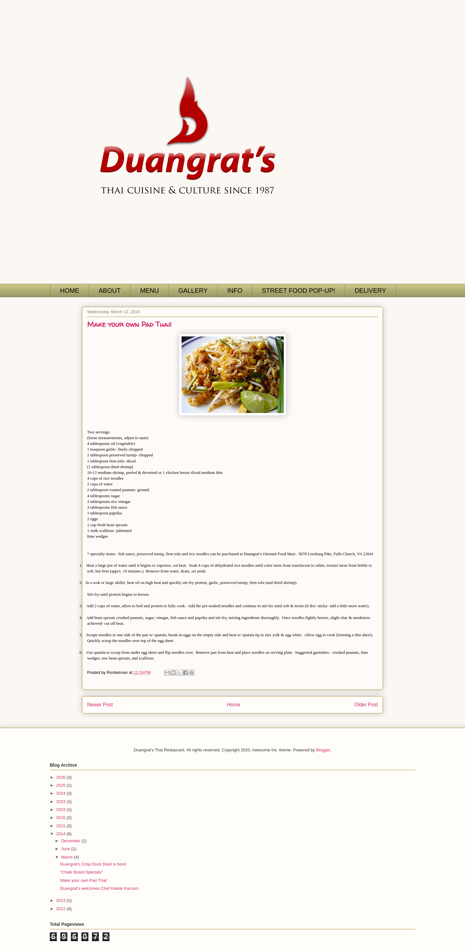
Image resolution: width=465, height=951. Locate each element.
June (66, 848)
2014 (61, 833)
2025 (61, 785)
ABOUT (110, 290)
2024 (61, 793)
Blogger (323, 750)
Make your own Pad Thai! (83, 880)
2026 (61, 777)
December (71, 840)
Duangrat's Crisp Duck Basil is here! (93, 864)
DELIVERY (370, 290)
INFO (235, 290)
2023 (61, 801)
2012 (61, 908)
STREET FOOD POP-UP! (298, 290)
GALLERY (193, 290)
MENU (149, 290)
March (67, 857)
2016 (61, 817)
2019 (61, 809)
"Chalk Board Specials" (81, 872)
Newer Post (100, 704)
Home (233, 704)
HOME (69, 290)
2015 (61, 825)
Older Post (366, 704)
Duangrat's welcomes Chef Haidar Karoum (99, 888)
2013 (61, 900)
